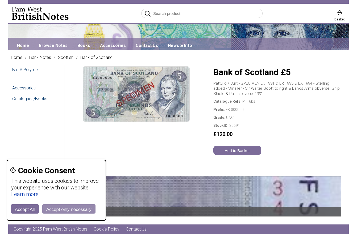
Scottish (65, 57)
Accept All (25, 209)
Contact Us (147, 45)
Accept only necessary (69, 209)
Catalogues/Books (29, 98)
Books (83, 45)
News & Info (180, 45)
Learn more (25, 194)
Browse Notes (53, 45)
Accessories (113, 45)
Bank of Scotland (96, 57)
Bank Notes (40, 57)
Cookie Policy (106, 229)
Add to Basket (237, 150)
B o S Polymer (25, 69)
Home (23, 45)
